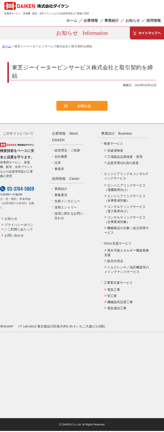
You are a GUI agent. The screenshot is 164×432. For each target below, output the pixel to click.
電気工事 (113, 290)
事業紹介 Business (116, 134)
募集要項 (60, 196)
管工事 (112, 297)
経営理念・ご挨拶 (67, 151)
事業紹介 (111, 20)
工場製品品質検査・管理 (124, 158)
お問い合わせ (14, 236)
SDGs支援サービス (118, 244)
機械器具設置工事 (120, 303)
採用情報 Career (65, 180)
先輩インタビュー (67, 202)
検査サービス (113, 144)
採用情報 (153, 20)
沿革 (57, 164)
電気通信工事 (116, 309)
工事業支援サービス (118, 283)
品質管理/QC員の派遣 (123, 164)
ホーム (71, 20)
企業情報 (90, 20)
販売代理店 (115, 262)
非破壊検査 (115, 151)
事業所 (59, 170)
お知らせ (132, 20)
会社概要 (60, 157)
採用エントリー (65, 208)
